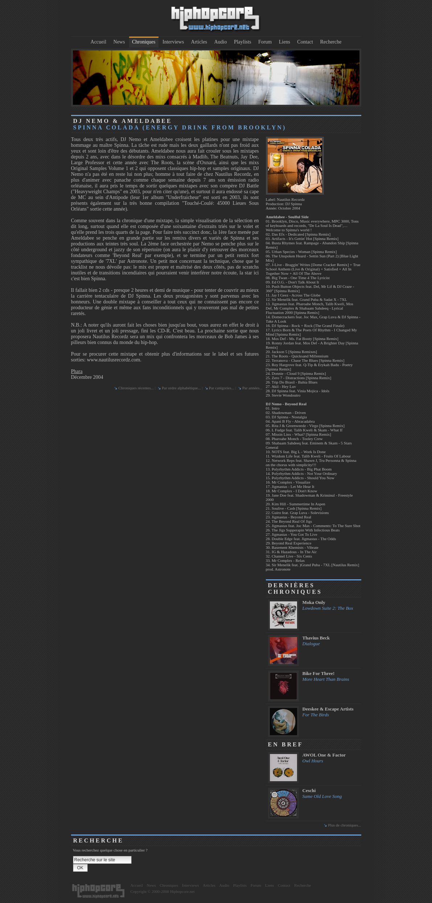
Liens (284, 42)
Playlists (242, 42)
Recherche (330, 42)
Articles (199, 42)
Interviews (173, 42)
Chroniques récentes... (136, 388)
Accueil (99, 42)
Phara (77, 371)
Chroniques (144, 42)
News (119, 42)
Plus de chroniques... (344, 825)
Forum (265, 42)
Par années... (252, 388)
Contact (305, 42)
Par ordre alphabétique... (181, 388)
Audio (220, 42)
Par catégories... (221, 388)
